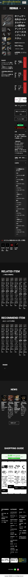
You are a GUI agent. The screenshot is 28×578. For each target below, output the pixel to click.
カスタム (19, 188)
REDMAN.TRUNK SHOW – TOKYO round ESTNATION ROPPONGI (17, 406)
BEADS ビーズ (13, 544)
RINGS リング (13, 523)
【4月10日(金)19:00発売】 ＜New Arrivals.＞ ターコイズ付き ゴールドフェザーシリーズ (23, 407)
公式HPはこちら (7, 560)
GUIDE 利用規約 (22, 530)
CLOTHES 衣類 (13, 546)
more (24, 2)
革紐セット (19, 194)
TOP (17, 173)
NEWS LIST (13, 423)
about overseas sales (22, 560)
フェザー (19, 204)
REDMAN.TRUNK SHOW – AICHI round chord (4, 405)
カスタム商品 (20, 179)
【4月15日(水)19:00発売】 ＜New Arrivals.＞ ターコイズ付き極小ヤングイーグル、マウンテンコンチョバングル (11, 408)
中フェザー (19, 221)
